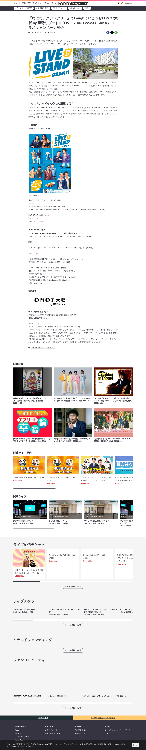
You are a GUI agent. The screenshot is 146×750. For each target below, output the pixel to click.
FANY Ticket (19, 719)
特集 (29, 3)
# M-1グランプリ (59, 8)
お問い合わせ (80, 719)
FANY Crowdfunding (22, 729)
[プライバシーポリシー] (16, 746)
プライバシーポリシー (53, 716)
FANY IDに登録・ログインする (103, 703)
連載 (24, 3)
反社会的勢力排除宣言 (53, 719)
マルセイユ (50, 348)
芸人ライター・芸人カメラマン (45, 3)
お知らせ (52, 32)
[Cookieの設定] (119, 744)
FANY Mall (19, 732)
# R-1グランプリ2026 (23, 8)
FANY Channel (20, 726)
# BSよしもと (75, 8)
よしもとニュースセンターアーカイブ (117, 717)
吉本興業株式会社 (81, 716)
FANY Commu (20, 735)
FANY (17, 716)
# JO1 (87, 8)
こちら (48, 215)
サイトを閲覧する (73, 572)
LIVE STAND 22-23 (38, 348)
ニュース (17, 3)
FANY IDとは (43, 703)
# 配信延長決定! (42, 8)
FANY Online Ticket (22, 722)
